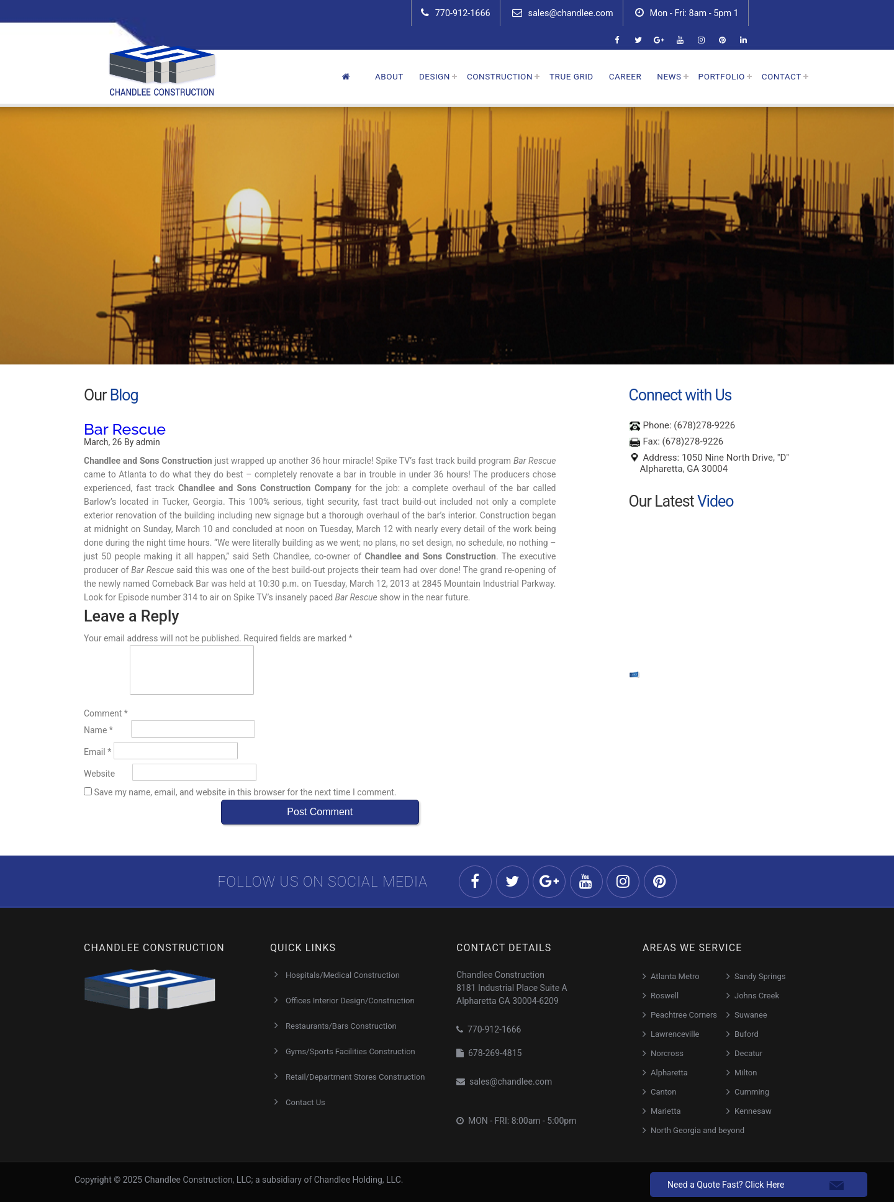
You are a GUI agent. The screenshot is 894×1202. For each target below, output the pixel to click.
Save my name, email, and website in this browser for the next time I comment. (245, 792)
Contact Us (305, 1102)
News (669, 76)
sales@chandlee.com (562, 13)
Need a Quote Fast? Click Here (725, 1185)
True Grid (571, 76)
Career (625, 76)
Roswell (665, 995)
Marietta (665, 1111)
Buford (746, 1034)
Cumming (751, 1091)
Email (97, 752)
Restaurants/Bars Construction (341, 1026)
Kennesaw (753, 1111)
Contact (781, 76)
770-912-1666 (455, 13)
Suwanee (750, 1014)
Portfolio (721, 76)
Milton (745, 1072)
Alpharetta (669, 1072)
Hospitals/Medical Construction (343, 975)
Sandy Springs (759, 976)
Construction (500, 76)
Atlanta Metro (675, 976)
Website (99, 774)
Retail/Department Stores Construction (355, 1077)
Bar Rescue (125, 429)
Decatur (748, 1053)
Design (434, 76)
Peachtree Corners (684, 1014)
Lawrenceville (675, 1034)
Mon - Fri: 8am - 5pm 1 (687, 13)
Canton (663, 1091)
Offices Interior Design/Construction (350, 1000)
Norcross (667, 1053)
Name (98, 730)
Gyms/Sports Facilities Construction (350, 1051)
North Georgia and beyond (697, 1130)
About (389, 76)
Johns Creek (756, 995)
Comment (106, 713)
